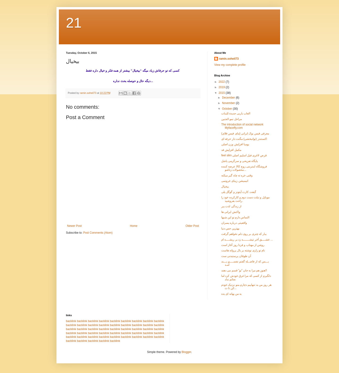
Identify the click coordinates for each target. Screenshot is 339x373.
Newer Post (74, 226)
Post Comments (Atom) (98, 232)
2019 (222, 87)
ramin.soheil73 (229, 58)
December (229, 97)
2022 (222, 81)
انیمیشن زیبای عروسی (234, 180)
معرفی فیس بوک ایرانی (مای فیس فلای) (245, 133)
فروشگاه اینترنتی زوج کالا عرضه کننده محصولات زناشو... (244, 168)
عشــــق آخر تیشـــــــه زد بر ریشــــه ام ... (247, 239)
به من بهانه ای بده (231, 293)
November (229, 103)
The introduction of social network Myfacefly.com (242, 126)
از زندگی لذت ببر (231, 206)
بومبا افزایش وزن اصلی (235, 144)
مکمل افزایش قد (231, 150)
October (227, 108)
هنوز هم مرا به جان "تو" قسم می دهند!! (244, 270)
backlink (71, 321)
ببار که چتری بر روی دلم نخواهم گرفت (243, 234)
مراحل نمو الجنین (231, 119)
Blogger (186, 352)
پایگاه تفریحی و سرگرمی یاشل (239, 161)
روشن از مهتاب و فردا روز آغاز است (242, 245)
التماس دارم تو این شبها (235, 217)
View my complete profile (230, 64)
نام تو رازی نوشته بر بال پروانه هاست (243, 250)
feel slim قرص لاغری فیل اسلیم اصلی (244, 155)
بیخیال (225, 186)
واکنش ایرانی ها (230, 212)
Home (133, 226)
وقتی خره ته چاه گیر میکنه (237, 175)
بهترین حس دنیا (230, 228)
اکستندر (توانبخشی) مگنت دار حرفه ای (244, 139)
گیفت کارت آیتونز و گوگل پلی (238, 192)
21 (74, 23)
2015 (222, 93)
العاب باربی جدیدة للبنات (235, 113)
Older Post (192, 226)
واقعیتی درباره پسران (234, 222)
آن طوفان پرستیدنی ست (236, 256)
